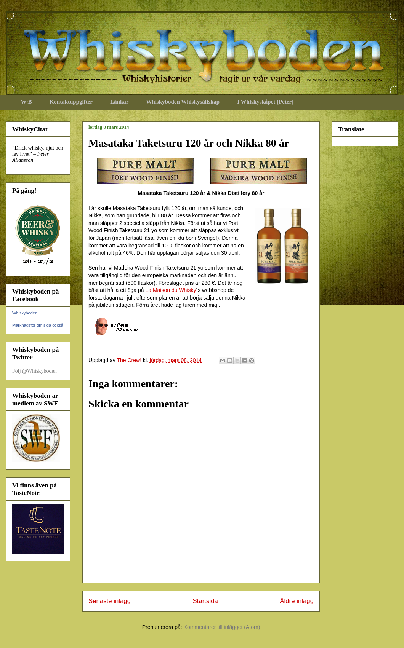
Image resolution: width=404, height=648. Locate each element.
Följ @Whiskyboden (34, 371)
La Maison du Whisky (170, 290)
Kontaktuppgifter (71, 102)
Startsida (205, 601)
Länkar (119, 102)
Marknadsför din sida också (37, 325)
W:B (26, 102)
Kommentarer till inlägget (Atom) (222, 627)
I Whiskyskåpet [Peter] (265, 102)
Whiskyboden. (25, 313)
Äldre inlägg (297, 601)
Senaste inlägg (109, 601)
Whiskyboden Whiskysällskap (183, 102)
